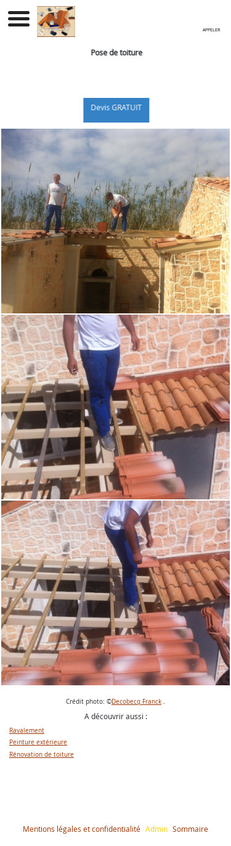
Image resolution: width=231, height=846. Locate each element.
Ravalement (26, 731)
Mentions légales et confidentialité (81, 829)
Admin (156, 829)
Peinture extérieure (38, 742)
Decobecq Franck (136, 702)
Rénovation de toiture (41, 755)
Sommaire (190, 829)
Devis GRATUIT (121, 107)
